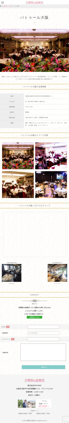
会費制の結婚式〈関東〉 (43, 413)
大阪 (10, 6)
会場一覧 (5, 6)
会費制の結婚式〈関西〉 (25, 413)
